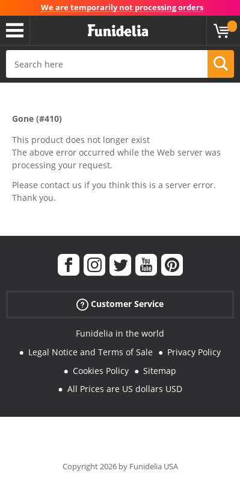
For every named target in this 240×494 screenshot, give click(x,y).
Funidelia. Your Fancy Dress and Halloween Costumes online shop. (118, 30)
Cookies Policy (101, 370)
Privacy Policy (194, 352)
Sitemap (159, 370)
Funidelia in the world (120, 333)
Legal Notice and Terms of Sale (90, 352)
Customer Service (120, 304)
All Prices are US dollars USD (124, 388)
